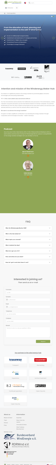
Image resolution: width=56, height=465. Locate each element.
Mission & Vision (8, 417)
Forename (8, 289)
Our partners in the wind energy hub (28, 353)
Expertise (18, 417)
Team (5, 420)
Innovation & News (21, 424)
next (53, 38)
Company (8, 318)
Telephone (9, 311)
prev (2, 38)
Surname (8, 296)
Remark (8, 325)
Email (7, 304)
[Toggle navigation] (17, 8)
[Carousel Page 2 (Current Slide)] (53, 16)
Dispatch (43, 341)
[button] (25, 3)
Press (5, 425)
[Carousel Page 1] (51, 16)
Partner (6, 422)
